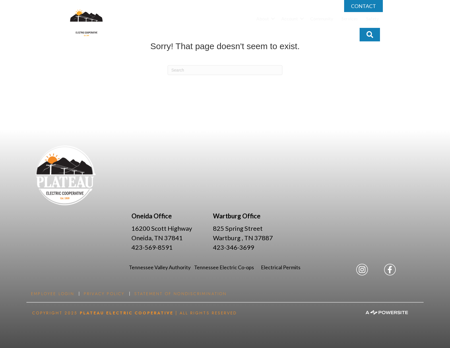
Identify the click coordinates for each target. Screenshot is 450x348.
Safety (372, 18)
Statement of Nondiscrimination (180, 294)
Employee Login (52, 294)
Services (350, 18)
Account (289, 18)
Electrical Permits (280, 267)
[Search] (225, 70)
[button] (273, 18)
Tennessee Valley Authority (161, 267)
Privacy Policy (104, 294)
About (262, 18)
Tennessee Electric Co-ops (227, 267)
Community (321, 18)
